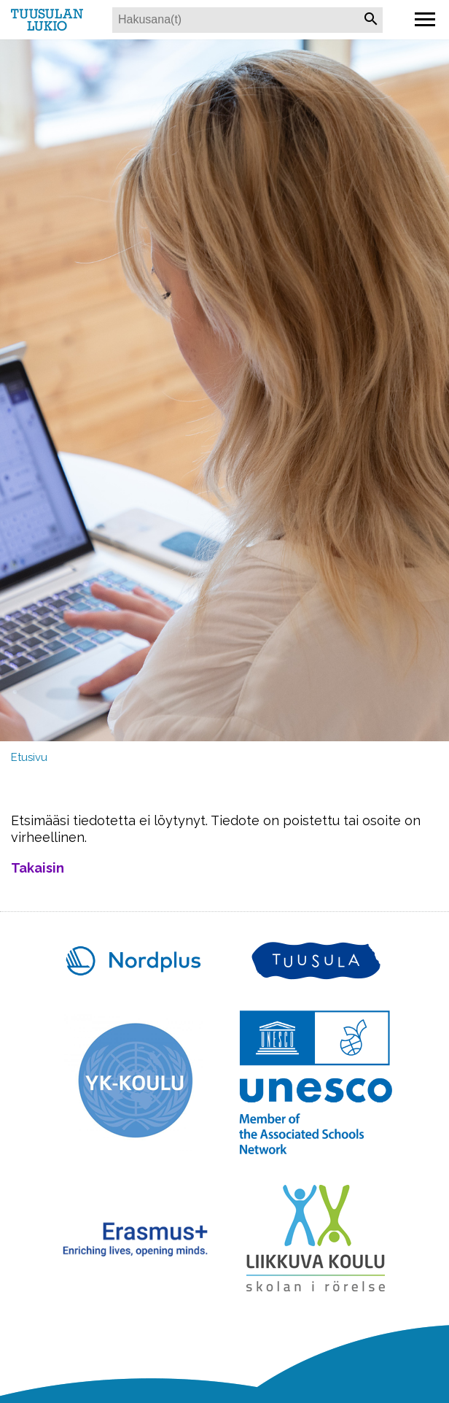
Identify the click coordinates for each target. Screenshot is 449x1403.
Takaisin (37, 868)
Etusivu (29, 757)
